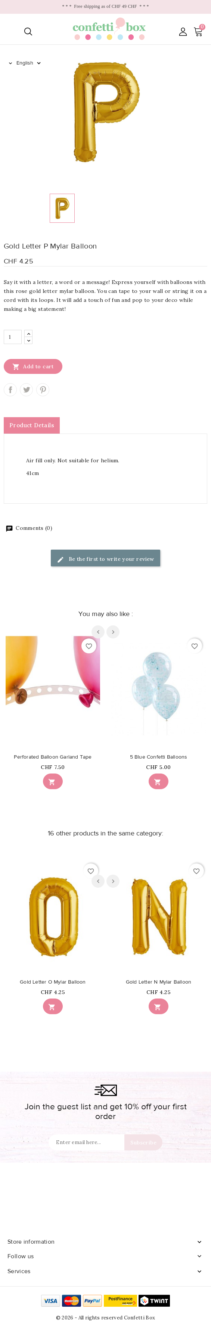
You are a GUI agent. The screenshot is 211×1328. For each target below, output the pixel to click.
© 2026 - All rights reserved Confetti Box (105, 1318)
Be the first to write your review (105, 559)
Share (10, 390)
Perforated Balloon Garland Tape (52, 757)
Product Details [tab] (31, 425)
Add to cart (33, 366)
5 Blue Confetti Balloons (158, 757)
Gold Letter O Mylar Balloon (53, 982)
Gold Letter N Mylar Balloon (158, 982)
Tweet (26, 390)
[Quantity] (13, 337)
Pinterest (43, 390)
